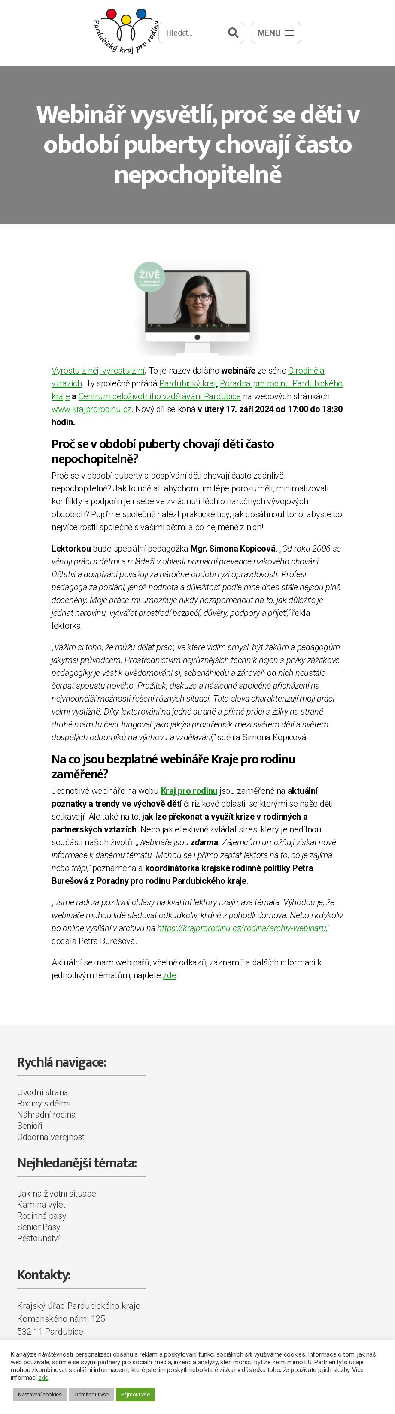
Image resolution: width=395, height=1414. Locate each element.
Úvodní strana (42, 1092)
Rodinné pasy (41, 1216)
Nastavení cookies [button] (40, 1394)
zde (169, 975)
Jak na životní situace (56, 1193)
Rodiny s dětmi (43, 1103)
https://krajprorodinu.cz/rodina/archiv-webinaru (241, 928)
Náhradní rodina (46, 1114)
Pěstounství (38, 1238)
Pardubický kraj (187, 383)
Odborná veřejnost (51, 1137)
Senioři (29, 1126)
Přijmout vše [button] (135, 1394)
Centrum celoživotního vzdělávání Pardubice (160, 396)
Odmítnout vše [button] (91, 1394)
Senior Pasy (39, 1227)
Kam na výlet (41, 1205)
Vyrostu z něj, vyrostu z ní (98, 370)
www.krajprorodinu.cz (91, 409)
